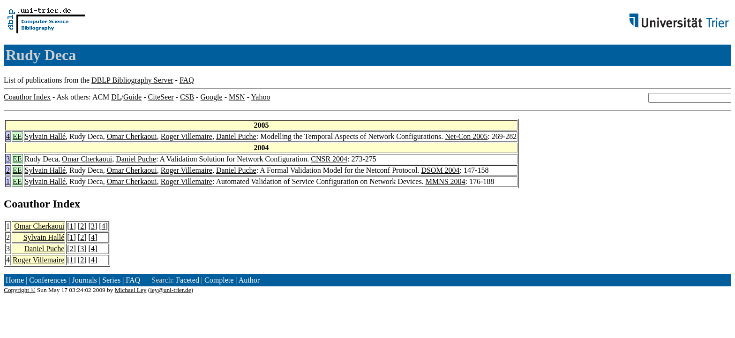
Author (249, 280)
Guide (132, 97)
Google (212, 97)
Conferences (48, 280)
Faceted (187, 280)
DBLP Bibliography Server (132, 80)
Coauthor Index (27, 97)
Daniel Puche (236, 136)
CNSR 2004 (329, 159)
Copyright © (20, 289)
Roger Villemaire (186, 136)
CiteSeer (161, 97)
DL (116, 97)
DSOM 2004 (440, 170)
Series (111, 280)
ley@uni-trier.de (170, 289)
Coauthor (27, 204)
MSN (237, 97)
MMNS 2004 (445, 181)
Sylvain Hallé (45, 136)
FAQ (187, 80)
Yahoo (260, 97)
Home (15, 280)
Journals (84, 280)
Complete (218, 280)
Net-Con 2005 (466, 136)
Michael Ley (131, 289)
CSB (187, 97)
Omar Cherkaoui (132, 136)
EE (17, 136)
